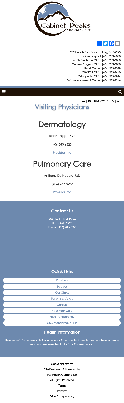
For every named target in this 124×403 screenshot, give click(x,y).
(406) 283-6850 (111, 60)
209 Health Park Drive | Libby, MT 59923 (95, 52)
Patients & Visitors (62, 298)
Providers (62, 280)
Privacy (62, 391)
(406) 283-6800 (111, 64)
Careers (62, 304)
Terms (62, 385)
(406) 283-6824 (111, 76)
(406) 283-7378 (111, 68)
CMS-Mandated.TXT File (62, 323)
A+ (119, 101)
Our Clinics (62, 292)
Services (62, 286)
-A (107, 101)
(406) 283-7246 (111, 80)
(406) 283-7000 (111, 56)
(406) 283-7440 (111, 72)
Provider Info (62, 152)
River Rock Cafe (62, 310)
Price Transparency (62, 316)
